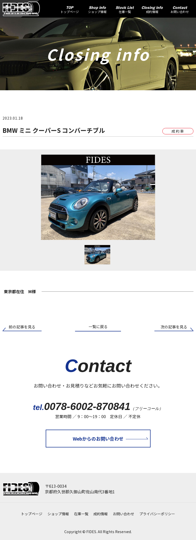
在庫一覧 (81, 513)
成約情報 (100, 513)
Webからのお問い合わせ (98, 438)
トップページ (31, 513)
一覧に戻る (98, 326)
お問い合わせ (123, 513)
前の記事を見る (22, 326)
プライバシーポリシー (157, 513)
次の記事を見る (174, 326)
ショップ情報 (58, 513)
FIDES (91, 531)
